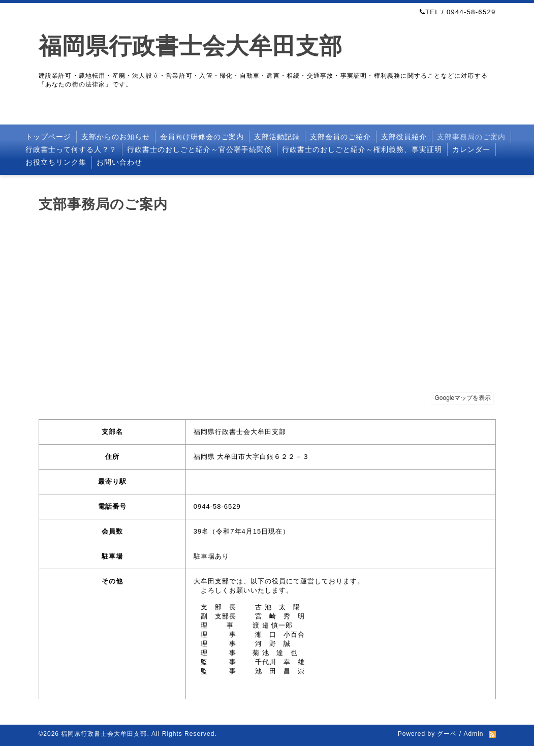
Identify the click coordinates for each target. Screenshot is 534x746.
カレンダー (471, 149)
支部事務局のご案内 (471, 137)
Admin (473, 733)
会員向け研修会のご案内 (202, 137)
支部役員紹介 (404, 137)
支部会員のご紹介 (340, 137)
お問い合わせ (119, 162)
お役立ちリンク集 (55, 162)
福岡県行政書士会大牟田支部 (190, 46)
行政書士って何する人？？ (71, 149)
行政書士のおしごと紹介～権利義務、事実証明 (362, 149)
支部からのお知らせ (115, 137)
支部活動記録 (277, 137)
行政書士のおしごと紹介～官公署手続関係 (199, 149)
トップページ (48, 137)
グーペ (447, 733)
